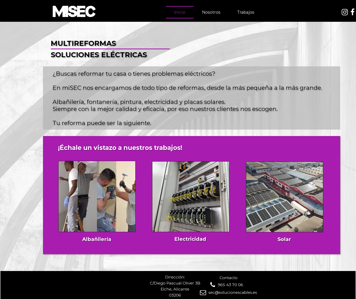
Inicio (179, 12)
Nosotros (211, 12)
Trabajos (245, 12)
